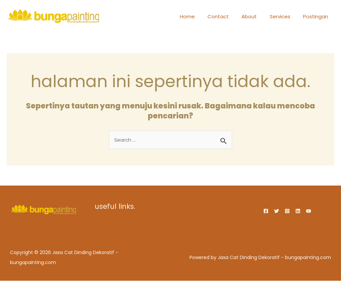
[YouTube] (308, 211)
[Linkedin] (297, 211)
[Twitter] (276, 211)
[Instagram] (287, 211)
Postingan (316, 16)
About (256, 16)
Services (284, 16)
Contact (227, 16)
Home (199, 16)
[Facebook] (265, 211)
